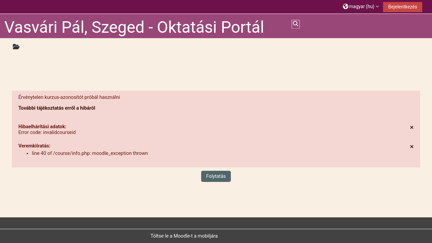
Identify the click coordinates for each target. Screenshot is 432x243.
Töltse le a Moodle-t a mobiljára (184, 236)
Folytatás (216, 176)
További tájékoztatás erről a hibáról (56, 108)
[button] (361, 6)
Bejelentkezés (402, 6)
